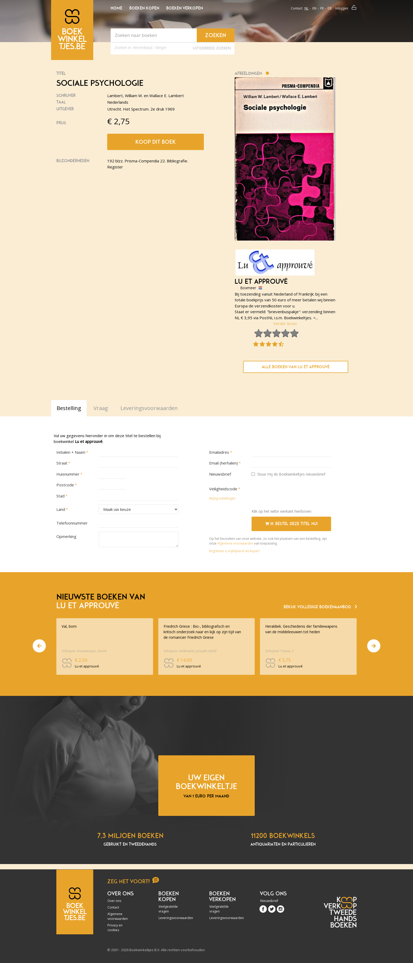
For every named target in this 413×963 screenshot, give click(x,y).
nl (306, 8)
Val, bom (69, 626)
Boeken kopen (144, 8)
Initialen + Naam (70, 452)
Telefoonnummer (72, 523)
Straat (61, 463)
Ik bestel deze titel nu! (291, 523)
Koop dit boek (155, 142)
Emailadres (219, 452)
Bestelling (69, 408)
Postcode (65, 484)
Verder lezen (285, 323)
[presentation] (292, 494)
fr (322, 8)
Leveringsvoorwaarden (173, 918)
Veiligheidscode (223, 488)
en (314, 8)
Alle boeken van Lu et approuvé (296, 367)
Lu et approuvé (261, 281)
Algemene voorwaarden (235, 543)
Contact (296, 8)
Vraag (101, 408)
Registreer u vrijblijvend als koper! (234, 551)
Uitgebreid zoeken (212, 48)
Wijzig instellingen (222, 498)
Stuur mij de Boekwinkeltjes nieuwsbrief (288, 474)
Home (116, 8)
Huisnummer (68, 474)
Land (60, 509)
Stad (60, 495)
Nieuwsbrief (220, 474)
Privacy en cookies (114, 927)
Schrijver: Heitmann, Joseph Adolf (190, 650)
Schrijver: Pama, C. (279, 650)
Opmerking (66, 536)
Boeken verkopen (184, 8)
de (330, 8)
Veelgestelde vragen (168, 909)
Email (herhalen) (223, 463)
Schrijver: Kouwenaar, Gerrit (84, 650)
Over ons (114, 901)
